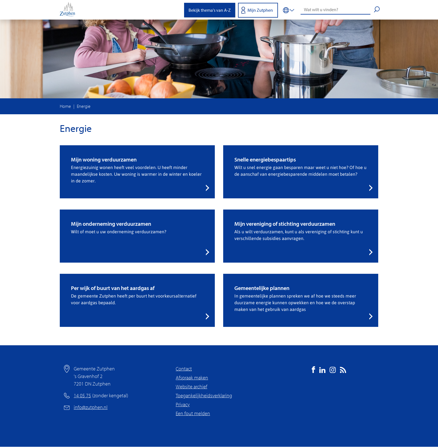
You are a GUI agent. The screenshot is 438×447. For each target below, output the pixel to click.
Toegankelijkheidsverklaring (204, 395)
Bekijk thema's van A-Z (210, 10)
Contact (184, 368)
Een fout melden (193, 413)
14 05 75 (82, 395)
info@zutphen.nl (91, 407)
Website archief (191, 386)
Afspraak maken (192, 377)
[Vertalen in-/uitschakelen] (288, 10)
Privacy (183, 404)
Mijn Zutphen (260, 10)
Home (65, 106)
